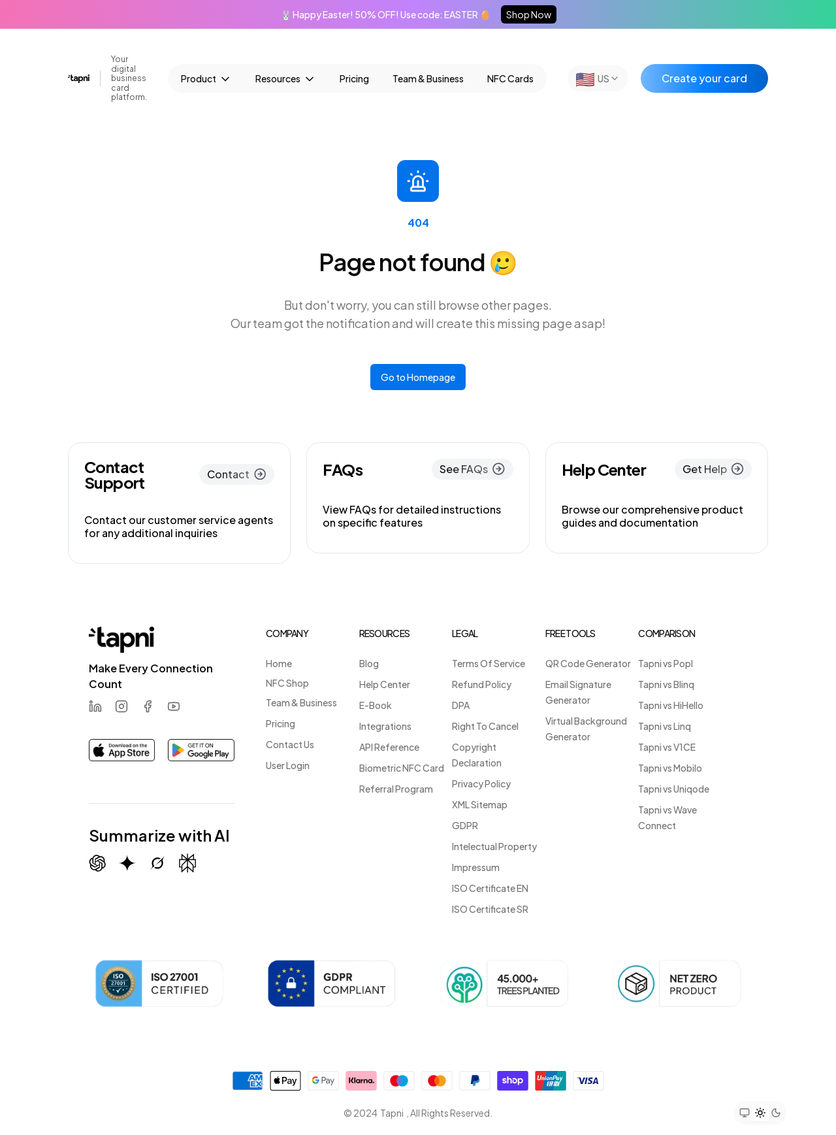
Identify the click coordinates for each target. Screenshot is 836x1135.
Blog (369, 663)
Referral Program (396, 789)
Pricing (354, 78)
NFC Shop (287, 683)
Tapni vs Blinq (666, 684)
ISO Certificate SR (490, 909)
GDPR (465, 825)
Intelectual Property (494, 846)
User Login (288, 765)
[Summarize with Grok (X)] (157, 863)
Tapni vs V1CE (667, 747)
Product (206, 79)
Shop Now (528, 14)
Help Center (384, 684)
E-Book (375, 705)
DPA (461, 705)
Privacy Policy (481, 783)
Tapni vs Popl (665, 663)
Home (279, 663)
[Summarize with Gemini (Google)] (127, 863)
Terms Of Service (488, 663)
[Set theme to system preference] (744, 1113)
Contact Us (290, 744)
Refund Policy (481, 684)
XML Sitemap (479, 804)
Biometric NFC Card (401, 768)
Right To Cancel (485, 726)
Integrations (385, 726)
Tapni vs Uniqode (673, 789)
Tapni (392, 1113)
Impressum (476, 867)
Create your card (704, 78)
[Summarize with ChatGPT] (97, 863)
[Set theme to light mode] (760, 1112)
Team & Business (428, 78)
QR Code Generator (588, 663)
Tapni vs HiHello (670, 705)
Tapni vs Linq (664, 726)
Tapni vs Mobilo (670, 768)
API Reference (389, 747)
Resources (285, 79)
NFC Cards (510, 78)
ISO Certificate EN (490, 888)
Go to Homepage (418, 377)
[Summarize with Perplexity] (187, 863)
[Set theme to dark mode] (776, 1113)
